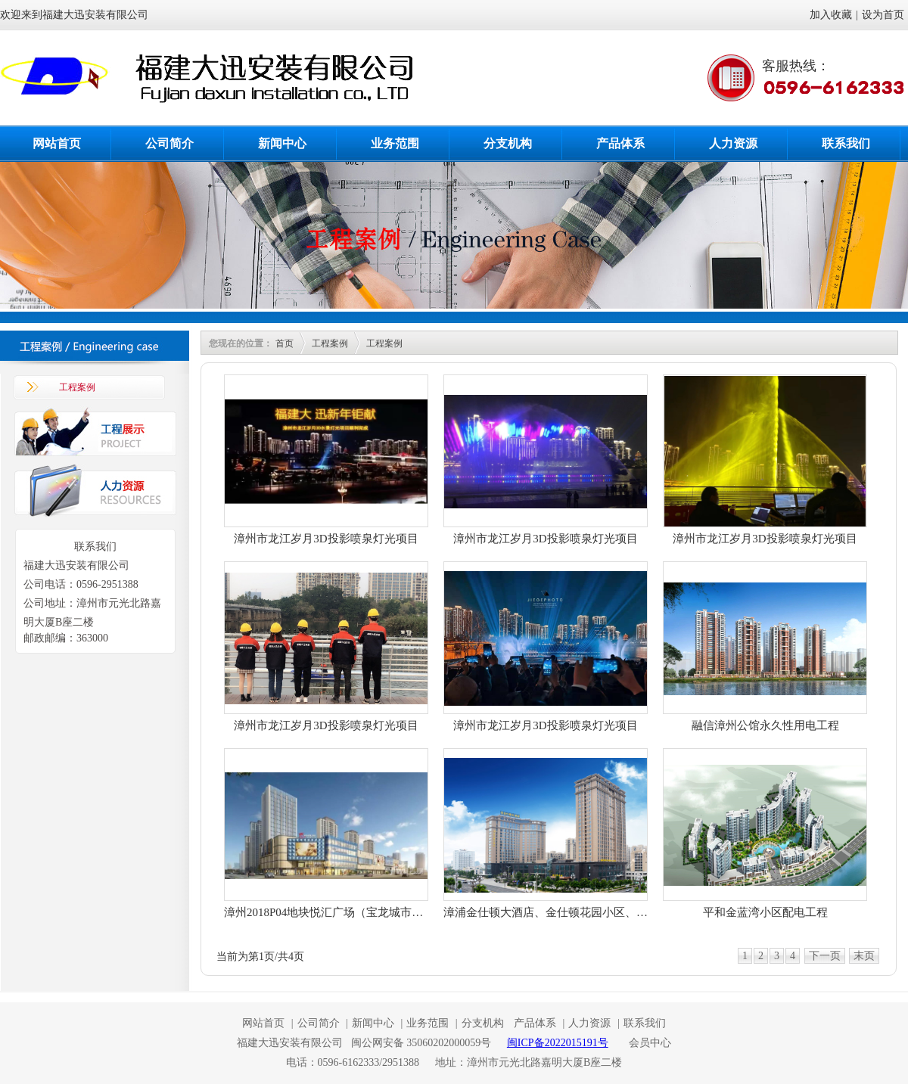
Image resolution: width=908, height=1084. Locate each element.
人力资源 (733, 143)
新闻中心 (282, 143)
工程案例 (77, 387)
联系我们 (846, 143)
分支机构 (508, 143)
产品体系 (620, 143)
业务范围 (395, 143)
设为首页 (883, 14)
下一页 (825, 955)
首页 (284, 343)
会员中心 (650, 1042)
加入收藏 (831, 14)
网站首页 (57, 143)
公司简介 (169, 143)
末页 (864, 955)
